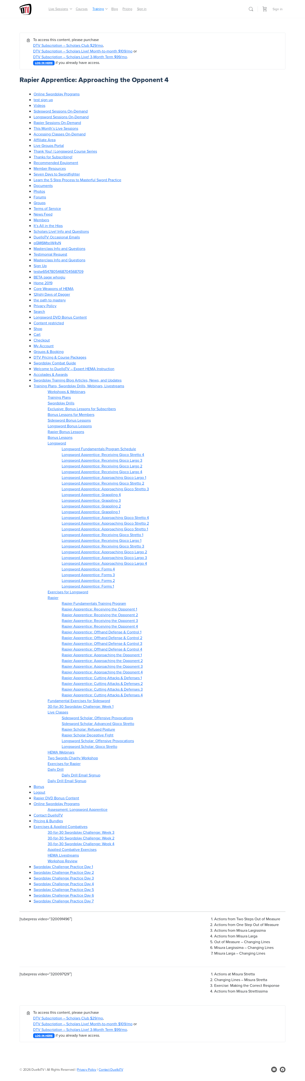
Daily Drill (56, 769)
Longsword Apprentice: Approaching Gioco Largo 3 (104, 557)
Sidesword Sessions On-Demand (61, 111)
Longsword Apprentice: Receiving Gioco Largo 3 (102, 460)
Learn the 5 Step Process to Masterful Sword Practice (77, 179)
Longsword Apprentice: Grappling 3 (91, 500)
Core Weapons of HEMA (54, 288)
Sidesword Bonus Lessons (69, 420)
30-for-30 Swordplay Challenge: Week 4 (81, 843)
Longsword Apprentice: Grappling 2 (91, 506)
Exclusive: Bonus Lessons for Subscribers (82, 408)
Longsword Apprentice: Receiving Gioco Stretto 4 (103, 454)
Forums (40, 197)
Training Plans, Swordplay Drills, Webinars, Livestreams (79, 385)
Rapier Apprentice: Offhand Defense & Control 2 (102, 637)
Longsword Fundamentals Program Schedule (99, 448)
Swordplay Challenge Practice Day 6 (64, 895)
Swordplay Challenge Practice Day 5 (64, 889)
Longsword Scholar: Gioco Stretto (89, 746)
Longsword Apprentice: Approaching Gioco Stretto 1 (105, 529)
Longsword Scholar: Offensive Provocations (98, 740)
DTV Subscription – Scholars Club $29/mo (68, 45)
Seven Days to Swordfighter (57, 174)
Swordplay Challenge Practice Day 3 (64, 878)
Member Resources (50, 168)
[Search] (251, 9)
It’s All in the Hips (48, 225)
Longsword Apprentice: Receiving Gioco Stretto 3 (103, 546)
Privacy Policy (45, 305)
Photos (39, 191)
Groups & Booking (49, 351)
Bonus (39, 786)
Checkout (42, 340)
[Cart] (265, 9)
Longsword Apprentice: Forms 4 (88, 569)
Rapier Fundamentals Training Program (94, 603)
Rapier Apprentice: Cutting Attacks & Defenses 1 (102, 677)
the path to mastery (50, 300)
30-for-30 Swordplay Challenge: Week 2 (81, 838)
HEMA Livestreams (63, 855)
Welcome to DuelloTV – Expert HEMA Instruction (74, 368)
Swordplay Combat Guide (55, 363)
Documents (43, 185)
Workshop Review (62, 861)
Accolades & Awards (51, 374)
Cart (37, 334)
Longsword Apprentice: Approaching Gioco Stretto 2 (105, 523)
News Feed (43, 214)
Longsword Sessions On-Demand (61, 116)
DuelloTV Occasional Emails (57, 237)
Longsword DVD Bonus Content (60, 317)
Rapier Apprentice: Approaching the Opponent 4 (102, 672)
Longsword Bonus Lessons (70, 426)
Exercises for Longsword (68, 592)
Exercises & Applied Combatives (60, 826)
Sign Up (40, 265)
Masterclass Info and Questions (59, 248)
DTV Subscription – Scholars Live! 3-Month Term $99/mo (80, 56)
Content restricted (49, 323)
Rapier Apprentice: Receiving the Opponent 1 (99, 609)
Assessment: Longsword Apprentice (77, 809)
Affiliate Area (45, 139)
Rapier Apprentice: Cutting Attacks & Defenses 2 (102, 683)
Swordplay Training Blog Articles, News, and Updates (78, 380)
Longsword (57, 443)
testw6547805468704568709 (58, 271)
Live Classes (58, 712)
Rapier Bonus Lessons (66, 431)
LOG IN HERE (44, 63)
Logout (39, 792)
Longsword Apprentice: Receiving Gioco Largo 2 (102, 466)
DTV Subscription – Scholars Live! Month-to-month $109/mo (82, 51)
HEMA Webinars (61, 752)
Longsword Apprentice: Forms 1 (88, 586)
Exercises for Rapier (64, 763)
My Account (44, 345)
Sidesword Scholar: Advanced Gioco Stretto (98, 723)
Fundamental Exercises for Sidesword (79, 700)
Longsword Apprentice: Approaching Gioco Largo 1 (104, 477)
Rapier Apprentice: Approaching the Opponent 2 (102, 660)
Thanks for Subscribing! (53, 157)
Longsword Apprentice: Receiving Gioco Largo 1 (101, 540)
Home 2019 (43, 282)
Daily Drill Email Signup (81, 775)
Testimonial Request (50, 254)
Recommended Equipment (56, 162)
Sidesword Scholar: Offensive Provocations (97, 717)
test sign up (43, 99)
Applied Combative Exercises (72, 849)
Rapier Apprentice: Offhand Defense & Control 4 (102, 649)
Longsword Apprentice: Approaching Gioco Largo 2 (104, 551)
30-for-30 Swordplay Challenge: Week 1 (80, 706)
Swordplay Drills (61, 403)
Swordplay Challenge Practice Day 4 (64, 883)
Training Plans (59, 397)
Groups (40, 202)
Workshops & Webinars (66, 391)
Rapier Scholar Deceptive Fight (87, 735)
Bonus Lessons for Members (71, 414)
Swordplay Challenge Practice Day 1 (63, 866)
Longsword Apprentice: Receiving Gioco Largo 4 (102, 471)
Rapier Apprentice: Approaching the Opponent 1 (102, 654)
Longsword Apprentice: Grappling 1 (91, 511)
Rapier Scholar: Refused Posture (88, 729)
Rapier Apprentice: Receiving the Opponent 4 (100, 626)
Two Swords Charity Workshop (73, 757)
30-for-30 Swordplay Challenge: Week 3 (81, 832)
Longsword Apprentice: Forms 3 (88, 574)
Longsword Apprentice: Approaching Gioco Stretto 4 (105, 517)
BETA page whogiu (49, 277)
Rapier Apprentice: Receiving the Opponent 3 (100, 620)
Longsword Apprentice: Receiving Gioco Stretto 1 (102, 534)
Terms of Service (47, 208)
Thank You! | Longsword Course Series (65, 151)
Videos (39, 105)
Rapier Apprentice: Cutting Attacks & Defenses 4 (102, 695)
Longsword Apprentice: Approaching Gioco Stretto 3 (105, 488)
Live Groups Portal (49, 145)
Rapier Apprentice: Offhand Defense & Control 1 (101, 632)
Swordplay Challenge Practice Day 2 (64, 872)
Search (39, 311)
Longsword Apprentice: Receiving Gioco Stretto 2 (103, 483)
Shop (38, 328)
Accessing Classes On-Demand (60, 134)
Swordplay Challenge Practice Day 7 (64, 901)
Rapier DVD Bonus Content (56, 798)
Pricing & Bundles (48, 820)
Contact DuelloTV (48, 815)
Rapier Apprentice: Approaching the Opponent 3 (102, 666)
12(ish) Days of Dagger (52, 294)
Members (41, 219)
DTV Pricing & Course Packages (60, 357)
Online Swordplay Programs (57, 94)
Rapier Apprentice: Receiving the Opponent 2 (100, 614)
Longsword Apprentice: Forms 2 (88, 580)
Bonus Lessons (60, 437)
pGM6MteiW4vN (47, 242)
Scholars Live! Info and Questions (61, 231)
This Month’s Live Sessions (56, 128)
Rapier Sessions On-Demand (57, 122)
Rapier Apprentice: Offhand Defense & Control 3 (102, 643)
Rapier (53, 597)
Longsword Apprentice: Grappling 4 (91, 494)
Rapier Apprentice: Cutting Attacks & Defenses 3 (102, 689)
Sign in (278, 9)
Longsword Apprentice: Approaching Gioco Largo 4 (104, 563)
